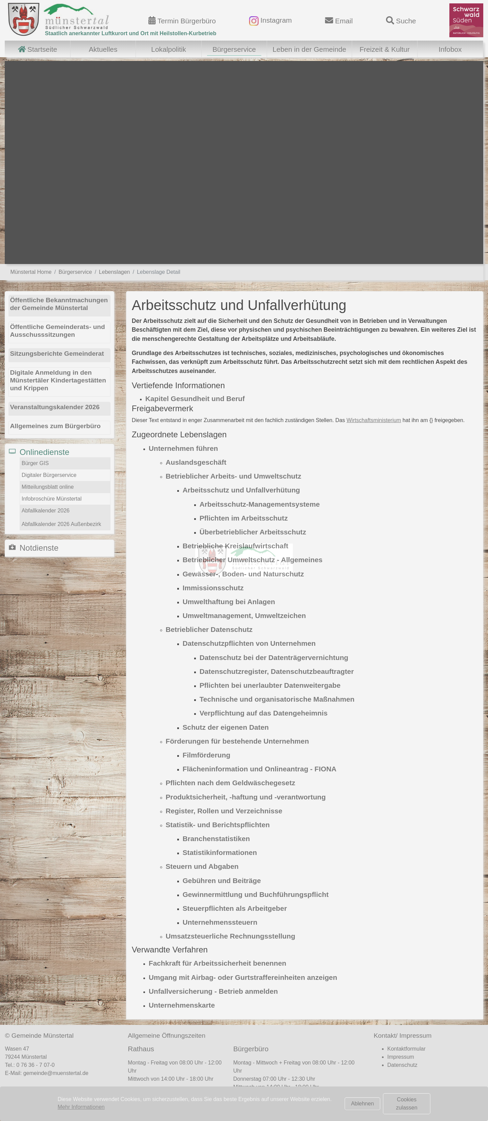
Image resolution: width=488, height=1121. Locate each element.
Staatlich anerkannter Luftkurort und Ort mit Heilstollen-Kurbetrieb (130, 33)
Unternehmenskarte (182, 1005)
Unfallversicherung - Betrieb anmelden (213, 991)
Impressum (400, 1057)
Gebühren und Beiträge (222, 880)
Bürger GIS (35, 463)
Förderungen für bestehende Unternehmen (237, 741)
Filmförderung (206, 755)
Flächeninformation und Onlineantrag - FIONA (260, 769)
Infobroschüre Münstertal (52, 499)
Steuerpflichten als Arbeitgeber (235, 908)
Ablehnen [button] (362, 1103)
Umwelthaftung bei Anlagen (229, 602)
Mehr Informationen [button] (81, 1107)
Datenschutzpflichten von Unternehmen (249, 643)
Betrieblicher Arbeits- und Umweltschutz (233, 476)
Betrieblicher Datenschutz (209, 629)
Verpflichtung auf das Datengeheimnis (264, 713)
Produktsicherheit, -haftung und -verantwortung (246, 797)
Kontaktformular (406, 1049)
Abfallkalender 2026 (45, 510)
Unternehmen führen (183, 448)
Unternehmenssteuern (220, 922)
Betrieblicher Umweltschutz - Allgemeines (253, 560)
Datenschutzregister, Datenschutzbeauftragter (277, 671)
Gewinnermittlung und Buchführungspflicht (256, 894)
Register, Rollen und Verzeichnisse (224, 811)
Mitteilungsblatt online (48, 487)
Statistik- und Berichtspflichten (218, 825)
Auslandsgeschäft (196, 462)
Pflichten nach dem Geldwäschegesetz (231, 783)
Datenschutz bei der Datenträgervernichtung (274, 657)
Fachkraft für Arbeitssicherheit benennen (217, 963)
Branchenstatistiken (216, 838)
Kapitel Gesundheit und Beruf (195, 398)
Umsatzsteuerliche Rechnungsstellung (231, 936)
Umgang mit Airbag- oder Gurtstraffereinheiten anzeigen (243, 977)
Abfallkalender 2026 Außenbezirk (61, 524)
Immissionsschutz (213, 588)
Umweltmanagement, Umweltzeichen (244, 615)
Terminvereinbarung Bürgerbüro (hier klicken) (292, 1100)
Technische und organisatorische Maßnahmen (277, 699)
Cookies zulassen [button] (406, 1104)
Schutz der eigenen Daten (226, 727)
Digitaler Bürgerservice (49, 475)
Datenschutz (402, 1065)
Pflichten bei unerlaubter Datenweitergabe (270, 685)
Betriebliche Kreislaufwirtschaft (235, 546)
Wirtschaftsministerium (374, 420)
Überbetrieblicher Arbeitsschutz (253, 532)
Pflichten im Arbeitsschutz (244, 518)
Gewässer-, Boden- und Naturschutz (243, 574)
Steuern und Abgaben (202, 866)
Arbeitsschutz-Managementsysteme (260, 504)
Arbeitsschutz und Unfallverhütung (241, 490)
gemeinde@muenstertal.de (55, 1073)
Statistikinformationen (220, 852)
